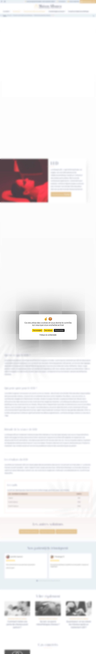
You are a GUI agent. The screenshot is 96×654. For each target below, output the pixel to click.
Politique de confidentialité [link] (48, 335)
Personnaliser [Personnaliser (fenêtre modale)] (59, 330)
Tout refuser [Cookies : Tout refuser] (48, 330)
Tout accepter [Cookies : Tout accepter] (37, 330)
